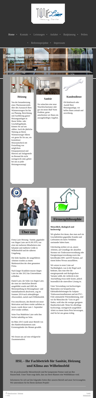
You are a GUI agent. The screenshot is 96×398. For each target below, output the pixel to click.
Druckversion (11, 393)
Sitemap (20, 393)
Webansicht (86, 395)
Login (88, 393)
